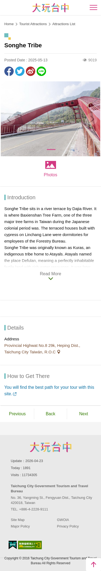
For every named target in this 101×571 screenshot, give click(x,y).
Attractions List (63, 24)
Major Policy (20, 526)
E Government (13, 545)
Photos (50, 174)
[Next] (91, 119)
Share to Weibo (30, 71)
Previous (17, 413)
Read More (50, 273)
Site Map (18, 520)
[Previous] (9, 119)
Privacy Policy (68, 526)
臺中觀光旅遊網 (50, 7)
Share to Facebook (9, 71)
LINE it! (41, 71)
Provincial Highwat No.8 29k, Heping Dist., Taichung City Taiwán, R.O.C (42, 348)
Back (50, 413)
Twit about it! (20, 71)
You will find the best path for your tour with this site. (49, 390)
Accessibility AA (30, 545)
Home (9, 24)
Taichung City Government (50, 446)
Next (83, 413)
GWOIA (63, 520)
